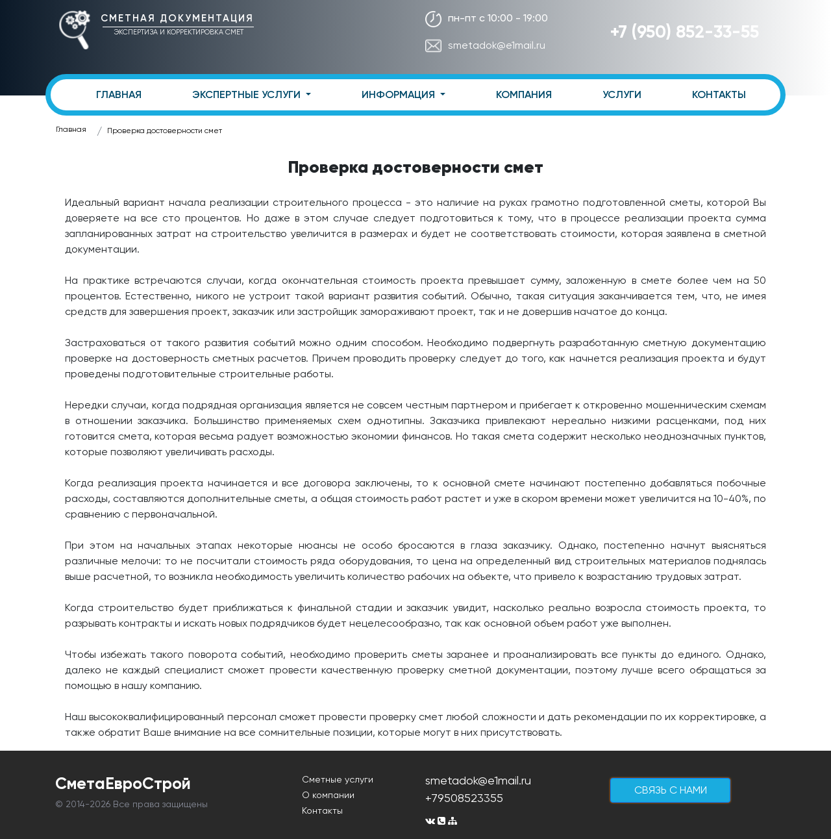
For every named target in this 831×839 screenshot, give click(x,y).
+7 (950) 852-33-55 (684, 31)
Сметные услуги (337, 779)
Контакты (322, 810)
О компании (328, 795)
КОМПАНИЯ (524, 94)
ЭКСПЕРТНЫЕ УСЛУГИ (247, 94)
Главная (71, 129)
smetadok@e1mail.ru (485, 45)
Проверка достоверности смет (164, 130)
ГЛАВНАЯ (119, 94)
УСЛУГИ (621, 94)
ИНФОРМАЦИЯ (400, 94)
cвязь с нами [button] (670, 790)
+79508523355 (464, 798)
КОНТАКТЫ (719, 94)
